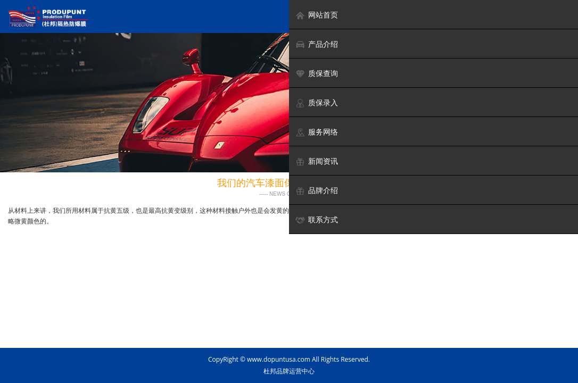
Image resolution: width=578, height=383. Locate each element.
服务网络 (316, 132)
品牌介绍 (316, 190)
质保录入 (316, 102)
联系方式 (316, 219)
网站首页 (316, 15)
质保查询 (316, 73)
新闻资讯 (316, 161)
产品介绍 (316, 44)
